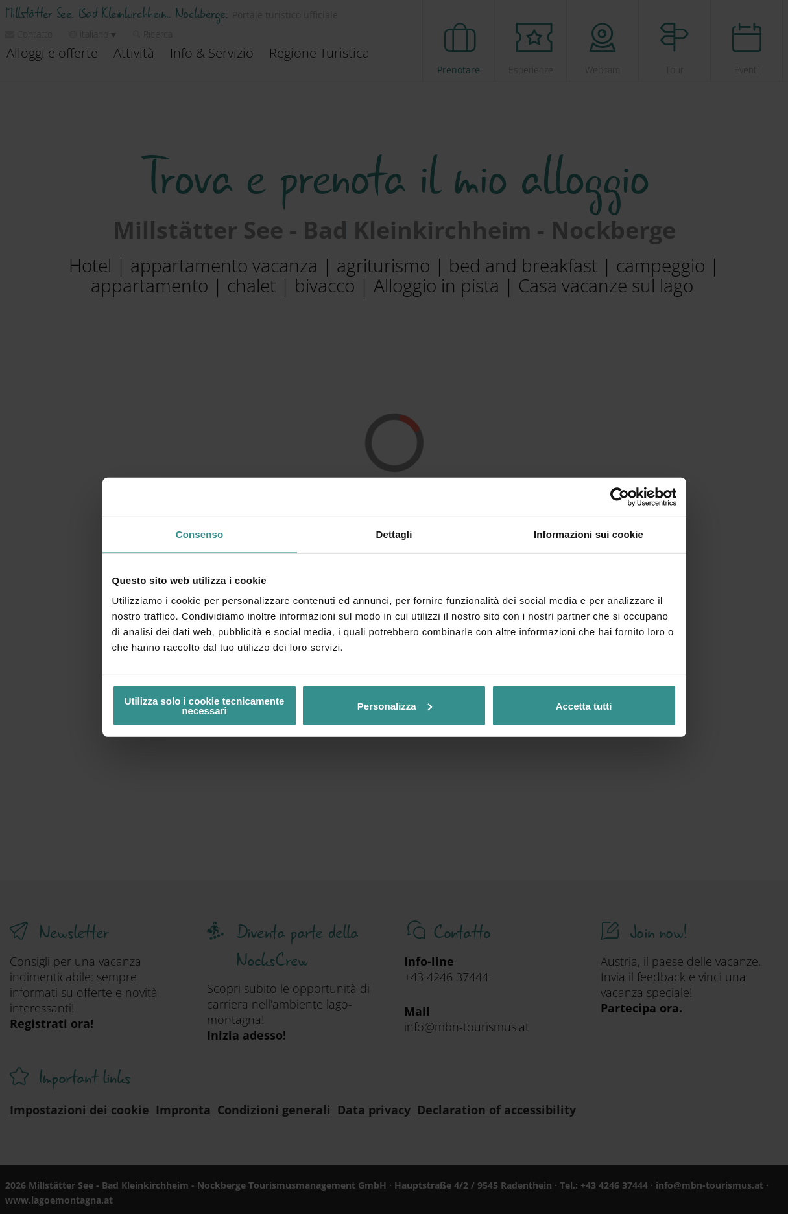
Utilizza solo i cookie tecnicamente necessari (205, 705)
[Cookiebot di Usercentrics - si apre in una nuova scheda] (619, 496)
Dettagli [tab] (394, 533)
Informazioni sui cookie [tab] (588, 533)
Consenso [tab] (199, 533)
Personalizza (394, 705)
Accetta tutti (584, 705)
